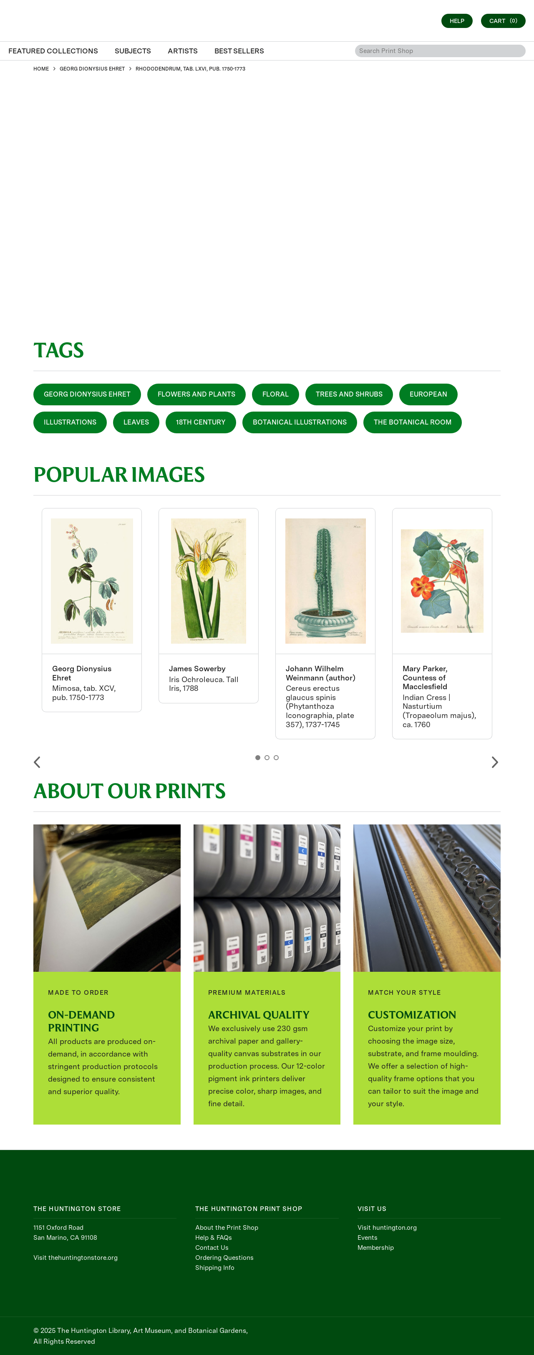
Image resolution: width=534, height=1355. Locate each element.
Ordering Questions (224, 1257)
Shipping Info (214, 1268)
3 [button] (276, 757)
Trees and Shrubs (349, 394)
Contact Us (212, 1247)
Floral (275, 394)
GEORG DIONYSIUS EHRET (92, 69)
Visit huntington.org (387, 1227)
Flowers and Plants (196, 394)
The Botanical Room (412, 422)
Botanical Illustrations (300, 422)
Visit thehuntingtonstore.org (75, 1257)
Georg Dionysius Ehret (87, 394)
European (428, 394)
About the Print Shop (226, 1227)
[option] (91, 610)
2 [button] (267, 757)
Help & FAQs (213, 1237)
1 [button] (257, 757)
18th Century (201, 422)
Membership (376, 1247)
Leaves (136, 422)
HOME (41, 69)
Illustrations (70, 422)
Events (368, 1237)
